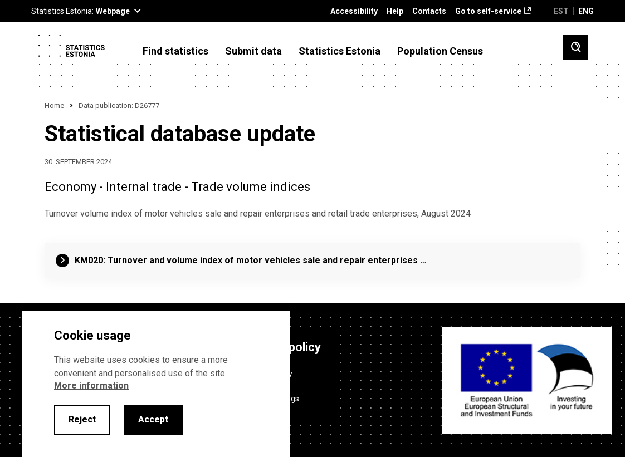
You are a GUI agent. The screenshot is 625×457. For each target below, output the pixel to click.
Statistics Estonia (339, 51)
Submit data (253, 51)
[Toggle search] (576, 47)
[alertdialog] (156, 384)
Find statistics (175, 51)
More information (91, 385)
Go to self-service (488, 11)
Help (395, 11)
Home (54, 105)
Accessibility (354, 11)
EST (561, 11)
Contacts (429, 11)
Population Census (440, 51)
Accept (153, 419)
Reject (82, 419)
